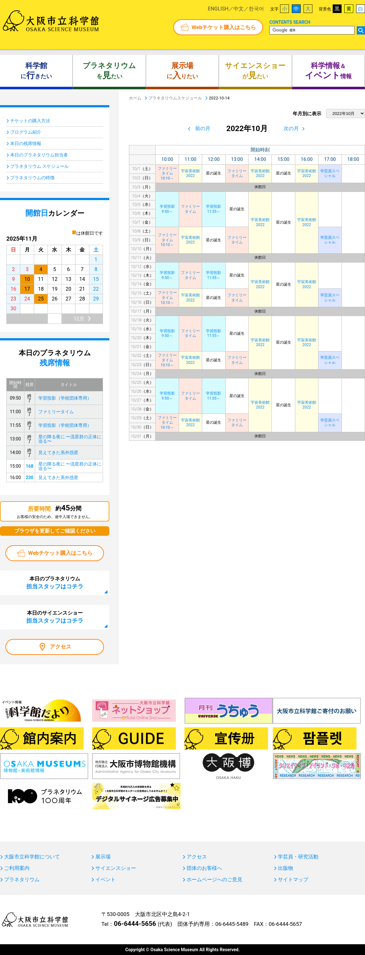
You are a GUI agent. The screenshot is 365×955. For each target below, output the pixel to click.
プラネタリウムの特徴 (32, 177)
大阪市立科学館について (32, 856)
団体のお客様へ (204, 868)
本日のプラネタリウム (54, 583)
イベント (105, 879)
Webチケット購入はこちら (224, 27)
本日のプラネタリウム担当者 (39, 154)
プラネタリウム (22, 879)
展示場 (103, 856)
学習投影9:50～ (167, 209)
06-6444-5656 (135, 923)
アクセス (60, 646)
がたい (255, 70)
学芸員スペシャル (329, 173)
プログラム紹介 (25, 132)
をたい (109, 70)
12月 (79, 318)
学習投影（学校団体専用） (65, 398)
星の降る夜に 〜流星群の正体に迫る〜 (69, 439)
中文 (239, 9)
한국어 (256, 9)
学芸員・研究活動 (298, 856)
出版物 (285, 868)
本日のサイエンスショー (54, 617)
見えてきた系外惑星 (58, 452)
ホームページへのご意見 (214, 879)
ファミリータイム (237, 173)
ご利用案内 (16, 868)
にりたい (182, 70)
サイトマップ (293, 879)
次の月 (291, 128)
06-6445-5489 (231, 924)
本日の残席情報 (25, 143)
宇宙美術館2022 (190, 173)
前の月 (202, 128)
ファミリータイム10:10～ (167, 173)
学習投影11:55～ (213, 209)
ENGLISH (218, 9)
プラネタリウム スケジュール (39, 166)
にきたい (36, 70)
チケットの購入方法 (30, 120)
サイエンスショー (115, 868)
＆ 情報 (328, 70)
